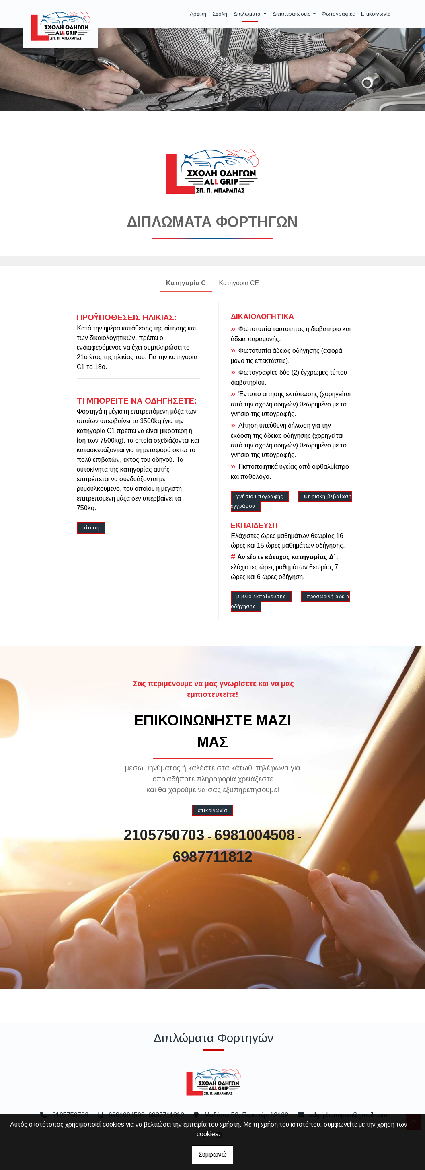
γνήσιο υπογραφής (259, 496)
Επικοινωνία (376, 14)
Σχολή (219, 14)
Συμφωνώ (212, 1154)
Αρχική (198, 14)
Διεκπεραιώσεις (292, 14)
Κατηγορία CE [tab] (239, 283)
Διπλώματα (247, 14)
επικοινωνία (213, 810)
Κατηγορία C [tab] (186, 283)
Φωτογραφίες (338, 14)
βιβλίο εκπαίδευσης (260, 596)
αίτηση (91, 528)
